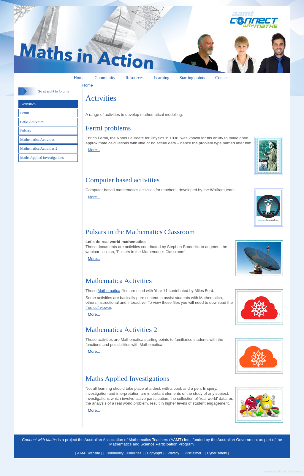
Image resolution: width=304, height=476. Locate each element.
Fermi (24, 113)
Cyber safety (217, 453)
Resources (134, 77)
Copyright (154, 453)
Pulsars (25, 131)
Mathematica (109, 290)
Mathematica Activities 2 (38, 148)
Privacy (173, 453)
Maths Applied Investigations (42, 158)
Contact (222, 77)
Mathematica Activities (37, 140)
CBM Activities (32, 122)
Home (79, 77)
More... (94, 150)
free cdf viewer (98, 307)
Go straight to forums (43, 91)
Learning (162, 77)
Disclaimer (193, 453)
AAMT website (88, 453)
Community (105, 77)
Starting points (192, 77)
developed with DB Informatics (282, 471)
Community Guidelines (123, 453)
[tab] (48, 113)
